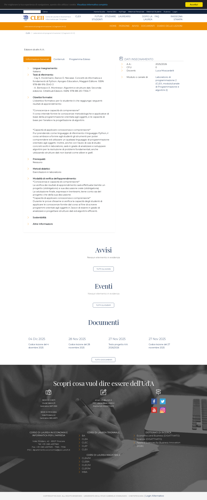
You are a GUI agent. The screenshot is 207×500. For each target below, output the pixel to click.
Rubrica (167, 12)
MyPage (122, 12)
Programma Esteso (79, 59)
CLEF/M (86, 468)
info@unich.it (106, 400)
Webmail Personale (136, 12)
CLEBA (85, 461)
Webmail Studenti (153, 12)
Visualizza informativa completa (95, 4)
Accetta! (194, 4)
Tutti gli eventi (103, 305)
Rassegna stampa (176, 18)
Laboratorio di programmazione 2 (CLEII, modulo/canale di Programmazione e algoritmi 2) (167, 83)
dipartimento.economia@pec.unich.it (51, 450)
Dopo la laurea (147, 18)
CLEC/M (86, 465)
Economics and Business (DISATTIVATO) (158, 435)
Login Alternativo (154, 495)
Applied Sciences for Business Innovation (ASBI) (158, 444)
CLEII (78, 16)
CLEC (85, 442)
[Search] (32, 11)
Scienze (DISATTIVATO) (149, 439)
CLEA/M (86, 458)
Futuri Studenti (97, 18)
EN (181, 12)
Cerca (45, 12)
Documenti (148, 26)
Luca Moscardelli (164, 70)
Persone (124, 26)
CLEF (85, 446)
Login (175, 12)
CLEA (85, 439)
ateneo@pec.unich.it (105, 403)
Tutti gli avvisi (104, 269)
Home (113, 26)
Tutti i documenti (103, 360)
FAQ (157, 16)
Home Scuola (99, 12)
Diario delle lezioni (169, 26)
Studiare (110, 16)
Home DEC (111, 12)
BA (83, 435)
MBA (84, 472)
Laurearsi (124, 16)
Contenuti (59, 59)
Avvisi (135, 26)
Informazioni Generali (37, 59)
